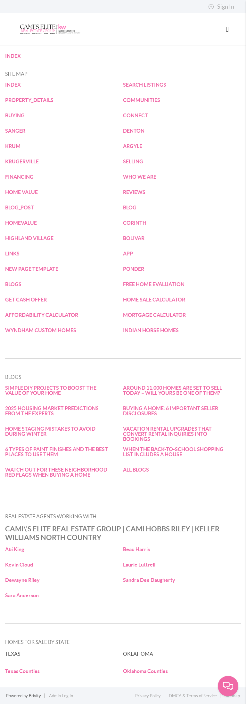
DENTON (133, 130)
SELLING (133, 161)
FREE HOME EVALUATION (153, 284)
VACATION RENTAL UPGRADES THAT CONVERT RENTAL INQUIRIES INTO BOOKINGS (167, 434)
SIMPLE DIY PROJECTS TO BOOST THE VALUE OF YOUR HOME (50, 390)
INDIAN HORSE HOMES (151, 330)
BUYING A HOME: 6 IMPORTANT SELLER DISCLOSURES (170, 411)
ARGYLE (132, 146)
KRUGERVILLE (22, 161)
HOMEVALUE (21, 222)
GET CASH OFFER (26, 299)
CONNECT (135, 115)
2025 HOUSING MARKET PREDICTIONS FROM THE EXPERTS (52, 411)
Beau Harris (136, 549)
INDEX (13, 56)
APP (128, 253)
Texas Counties (22, 671)
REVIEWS (134, 192)
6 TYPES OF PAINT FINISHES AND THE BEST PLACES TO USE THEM (56, 452)
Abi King (14, 549)
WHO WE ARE (139, 176)
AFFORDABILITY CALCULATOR (41, 314)
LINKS (12, 253)
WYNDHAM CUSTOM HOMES (40, 330)
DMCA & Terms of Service (193, 695)
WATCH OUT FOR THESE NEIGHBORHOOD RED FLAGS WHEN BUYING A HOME (56, 472)
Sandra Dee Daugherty (149, 580)
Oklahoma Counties (145, 671)
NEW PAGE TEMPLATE (31, 268)
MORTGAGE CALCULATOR (154, 314)
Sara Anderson (22, 595)
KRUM (12, 146)
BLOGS (13, 284)
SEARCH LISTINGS (144, 84)
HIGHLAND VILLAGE (29, 238)
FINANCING (19, 176)
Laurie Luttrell (139, 564)
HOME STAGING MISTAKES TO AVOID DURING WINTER (50, 431)
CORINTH (134, 222)
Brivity (35, 695)
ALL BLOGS (136, 469)
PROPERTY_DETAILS (29, 100)
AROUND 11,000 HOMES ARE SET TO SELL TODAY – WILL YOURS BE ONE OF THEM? (172, 390)
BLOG (129, 207)
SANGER (15, 130)
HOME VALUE (21, 192)
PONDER (133, 268)
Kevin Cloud (19, 564)
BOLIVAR (133, 238)
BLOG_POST (19, 207)
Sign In (221, 7)
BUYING (15, 115)
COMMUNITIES (141, 100)
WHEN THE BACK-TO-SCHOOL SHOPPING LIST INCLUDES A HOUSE (173, 452)
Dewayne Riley (22, 580)
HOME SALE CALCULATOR (154, 299)
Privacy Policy (148, 695)
